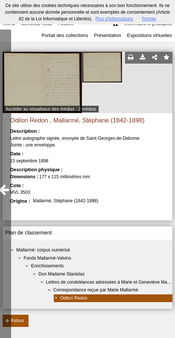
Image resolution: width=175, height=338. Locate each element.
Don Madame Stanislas (62, 274)
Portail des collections (65, 35)
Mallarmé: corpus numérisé (43, 250)
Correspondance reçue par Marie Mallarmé (95, 290)
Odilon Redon (73, 298)
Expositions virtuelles (149, 35)
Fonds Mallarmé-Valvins (47, 258)
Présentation (107, 35)
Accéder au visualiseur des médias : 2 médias (51, 109)
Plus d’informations (114, 18)
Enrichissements (47, 265)
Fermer (149, 18)
